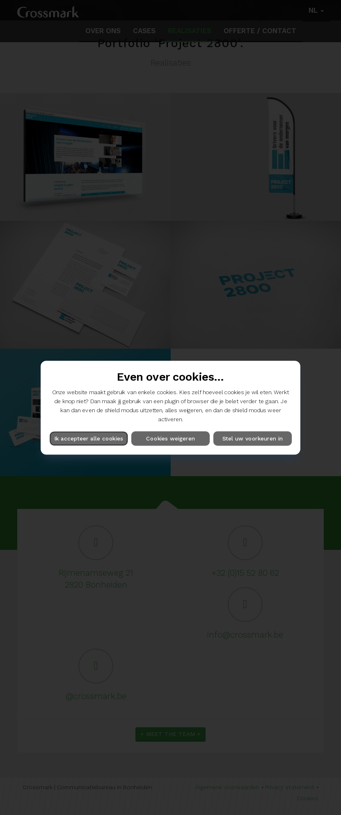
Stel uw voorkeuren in (252, 438)
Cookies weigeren (170, 438)
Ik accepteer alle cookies (88, 438)
